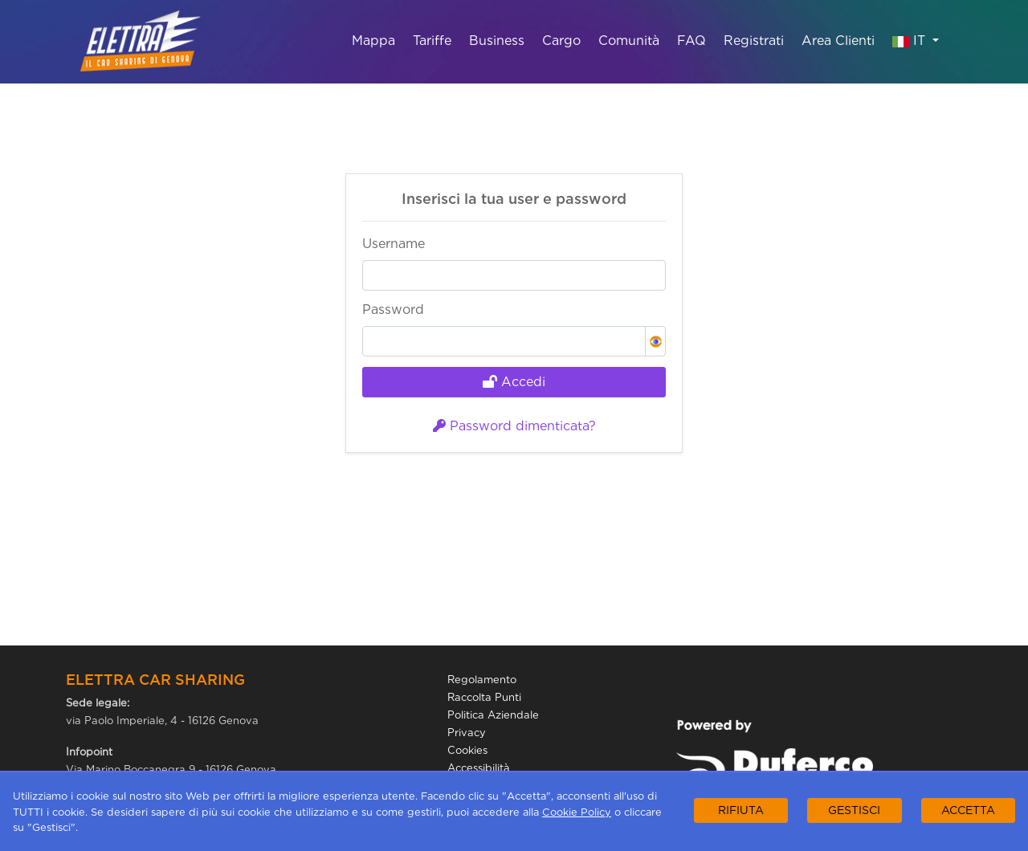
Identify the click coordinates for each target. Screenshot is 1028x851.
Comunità (628, 40)
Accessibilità (478, 768)
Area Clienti (838, 40)
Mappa (373, 40)
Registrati (754, 40)
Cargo (561, 40)
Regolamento (481, 680)
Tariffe (432, 40)
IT (910, 39)
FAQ (691, 40)
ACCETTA (968, 810)
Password (393, 309)
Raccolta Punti (484, 697)
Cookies (467, 750)
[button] (655, 341)
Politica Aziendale (493, 715)
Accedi (514, 381)
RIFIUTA (741, 810)
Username (393, 243)
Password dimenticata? (514, 426)
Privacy (466, 733)
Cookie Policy (576, 812)
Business (496, 40)
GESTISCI (854, 810)
